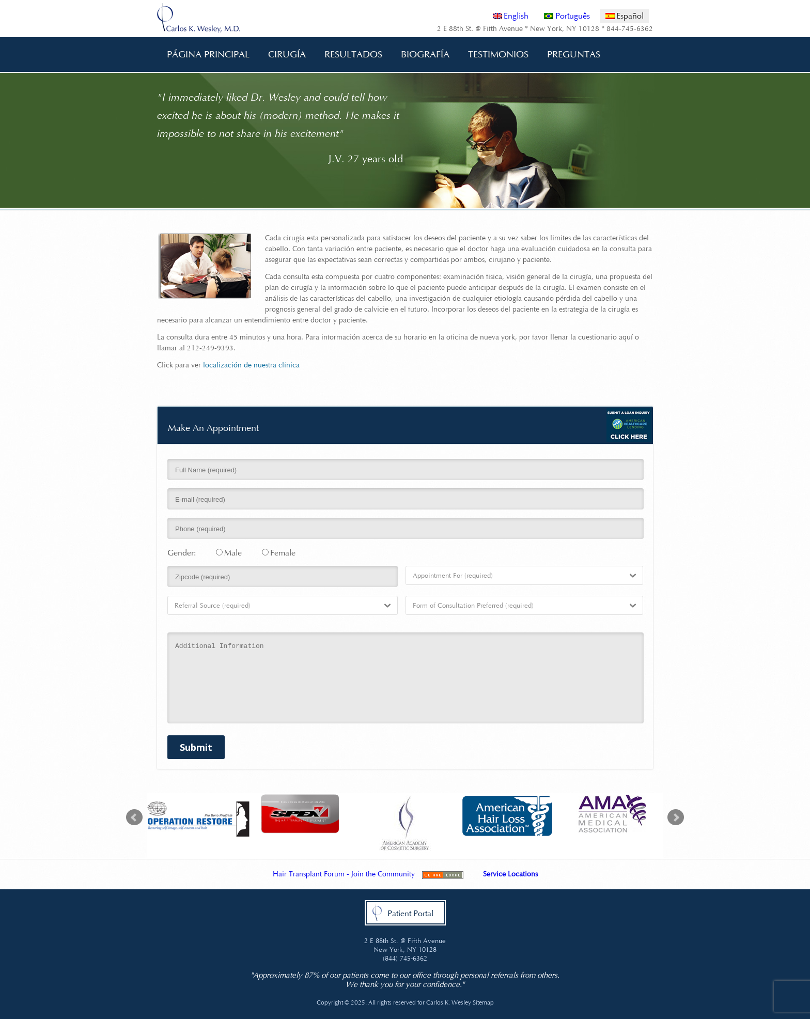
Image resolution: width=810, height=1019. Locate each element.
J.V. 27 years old (366, 159)
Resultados (353, 54)
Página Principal (208, 54)
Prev (134, 817)
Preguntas (570, 54)
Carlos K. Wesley (448, 1002)
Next (675, 817)
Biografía (421, 54)
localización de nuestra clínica (251, 365)
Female (278, 553)
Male (229, 553)
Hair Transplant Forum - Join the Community (344, 874)
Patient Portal (410, 913)
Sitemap (483, 1002)
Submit (196, 747)
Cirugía (283, 54)
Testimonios (498, 54)
